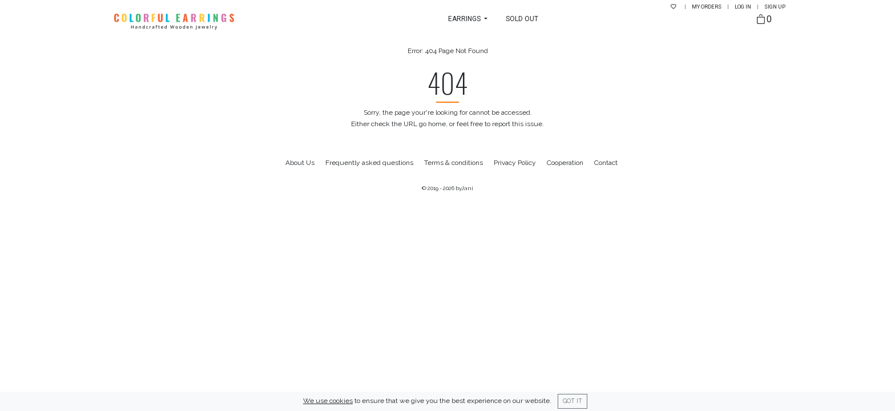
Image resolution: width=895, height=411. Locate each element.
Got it (572, 400)
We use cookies (328, 401)
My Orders (707, 6)
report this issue (517, 124)
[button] (467, 19)
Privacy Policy (515, 163)
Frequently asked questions (369, 163)
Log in (743, 6)
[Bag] (764, 19)
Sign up (774, 6)
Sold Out (522, 19)
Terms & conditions (453, 163)
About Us (300, 163)
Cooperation (565, 163)
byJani (464, 188)
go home (432, 124)
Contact (606, 163)
